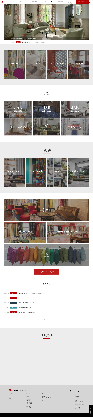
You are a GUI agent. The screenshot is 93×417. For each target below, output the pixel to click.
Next (91, 22)
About (21, 2)
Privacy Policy (78, 408)
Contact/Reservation (82, 2)
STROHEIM (28, 409)
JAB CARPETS (29, 403)
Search (44, 2)
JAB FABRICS (29, 402)
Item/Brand (34, 2)
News (52, 2)
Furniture (28, 400)
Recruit (10, 398)
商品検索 (43, 396)
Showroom (60, 2)
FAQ (70, 2)
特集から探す (44, 400)
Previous (2, 22)
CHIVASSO (28, 406)
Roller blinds (28, 399)
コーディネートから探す (46, 399)
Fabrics (27, 396)
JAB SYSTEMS (29, 405)
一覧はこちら (47, 319)
